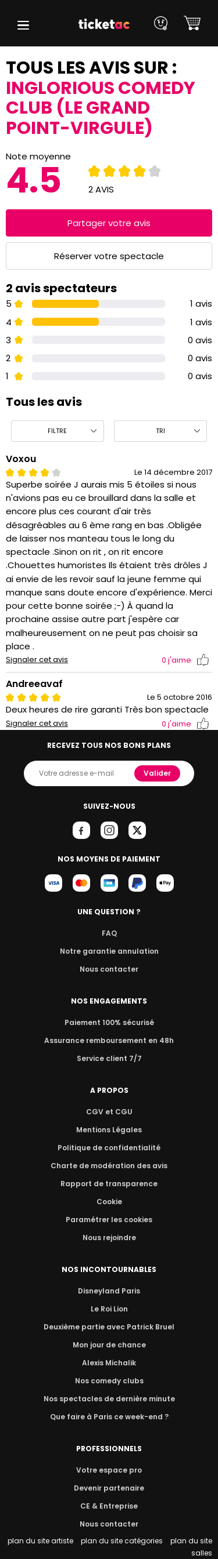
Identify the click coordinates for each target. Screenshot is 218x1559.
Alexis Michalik (109, 1363)
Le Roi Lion (109, 1309)
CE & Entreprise (108, 1506)
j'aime (185, 660)
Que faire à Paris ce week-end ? (109, 1417)
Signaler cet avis (37, 660)
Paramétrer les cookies (109, 1219)
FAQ (109, 933)
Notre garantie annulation (109, 951)
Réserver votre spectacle (109, 256)
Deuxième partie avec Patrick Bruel (109, 1327)
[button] (23, 25)
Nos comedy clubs (108, 1381)
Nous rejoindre (109, 1237)
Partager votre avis (109, 223)
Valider (158, 773)
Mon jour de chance (109, 1345)
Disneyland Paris (109, 1291)
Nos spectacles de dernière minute (109, 1399)
